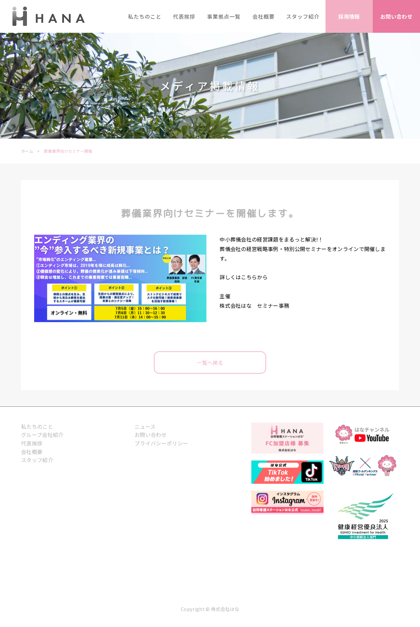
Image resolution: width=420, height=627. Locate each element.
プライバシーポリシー (161, 443)
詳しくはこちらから (244, 277)
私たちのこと (37, 426)
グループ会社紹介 (42, 435)
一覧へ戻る (210, 362)
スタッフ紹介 (37, 460)
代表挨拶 (31, 443)
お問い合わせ (151, 435)
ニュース (145, 426)
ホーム (27, 151)
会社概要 (31, 452)
